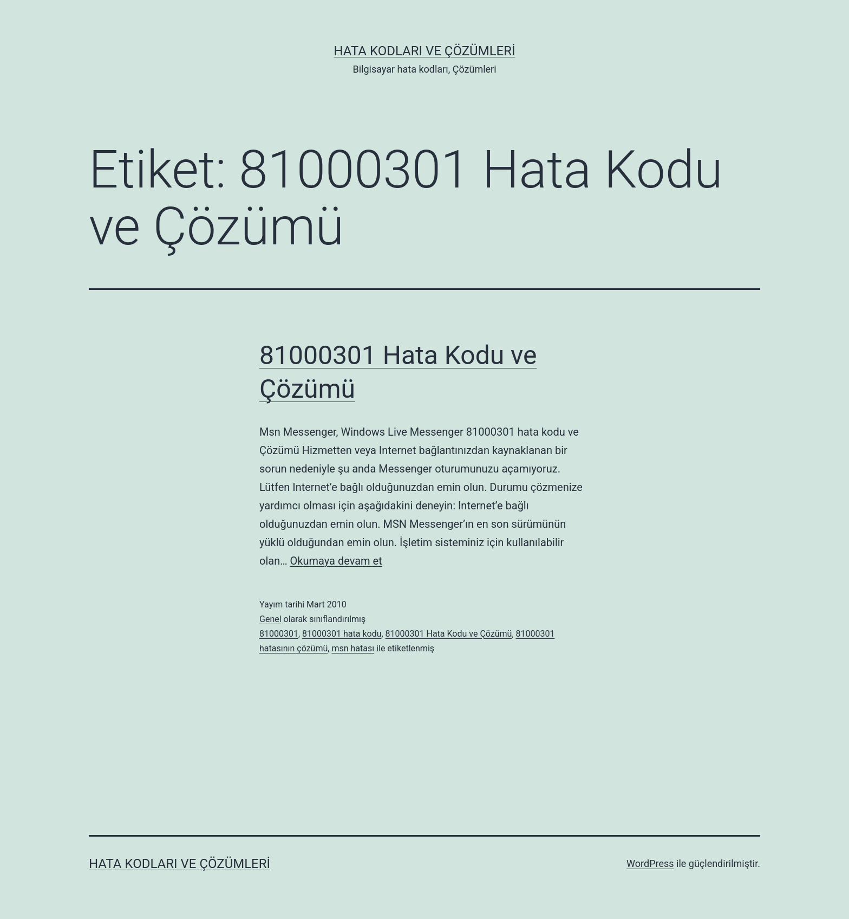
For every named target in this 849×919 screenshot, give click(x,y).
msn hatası (352, 648)
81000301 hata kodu (341, 634)
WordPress (650, 863)
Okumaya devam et (336, 560)
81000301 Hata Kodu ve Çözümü (449, 634)
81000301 (278, 634)
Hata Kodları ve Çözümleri (424, 51)
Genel (270, 619)
